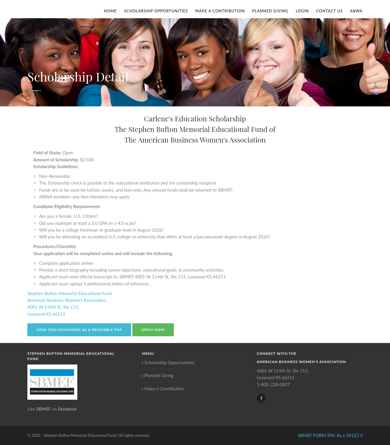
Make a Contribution (220, 11)
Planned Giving (270, 11)
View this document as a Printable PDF (79, 329)
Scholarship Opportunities (156, 11)
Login (302, 11)
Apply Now (153, 329)
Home (110, 11)
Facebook (67, 408)
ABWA (356, 11)
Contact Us (329, 11)
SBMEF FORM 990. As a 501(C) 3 (330, 435)
